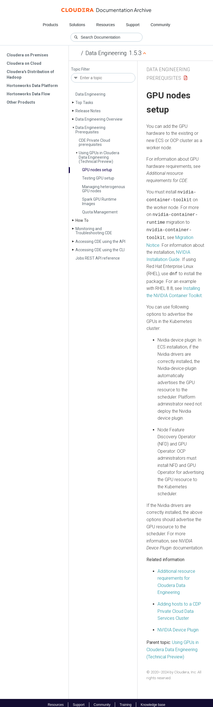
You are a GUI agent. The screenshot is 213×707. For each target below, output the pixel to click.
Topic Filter (80, 69)
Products (50, 25)
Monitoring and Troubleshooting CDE (93, 230)
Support (133, 25)
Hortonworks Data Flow (28, 94)
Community (160, 25)
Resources (105, 25)
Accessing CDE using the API (100, 241)
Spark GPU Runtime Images (99, 201)
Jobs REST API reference (97, 258)
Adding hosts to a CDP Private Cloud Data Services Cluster (179, 607)
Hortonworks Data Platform (32, 85)
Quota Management (100, 212)
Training (125, 701)
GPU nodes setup (97, 170)
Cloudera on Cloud (24, 63)
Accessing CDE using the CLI (100, 250)
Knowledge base (153, 701)
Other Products (21, 102)
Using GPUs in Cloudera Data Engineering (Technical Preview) (99, 157)
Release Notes (88, 111)
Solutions (77, 25)
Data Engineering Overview (99, 119)
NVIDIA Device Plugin (178, 626)
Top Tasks (84, 102)
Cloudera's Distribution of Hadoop (30, 74)
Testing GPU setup (98, 178)
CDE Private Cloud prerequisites (94, 142)
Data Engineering (106, 53)
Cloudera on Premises (27, 55)
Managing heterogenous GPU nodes (103, 189)
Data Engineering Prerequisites (90, 129)
